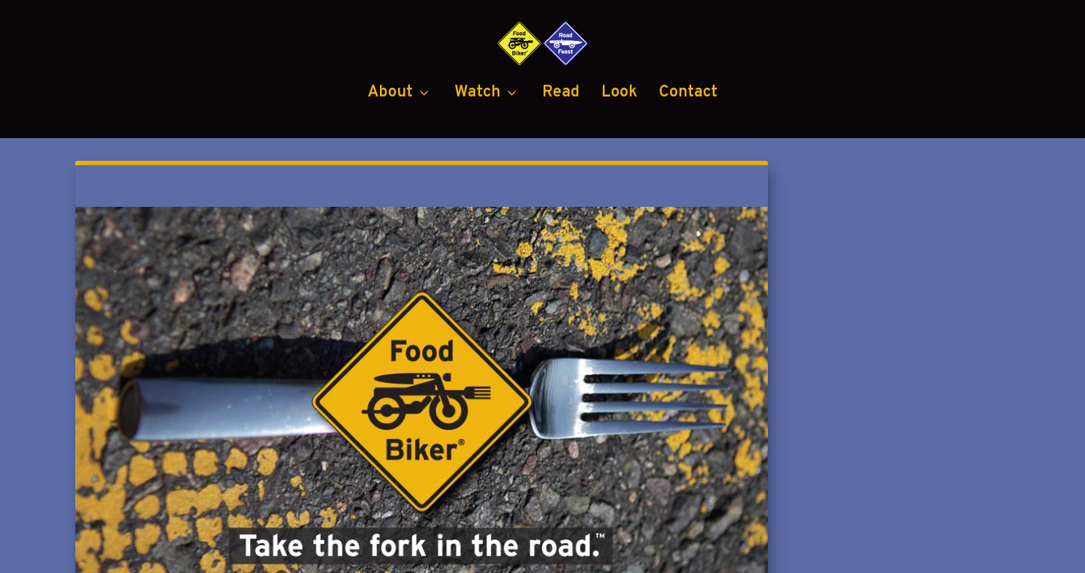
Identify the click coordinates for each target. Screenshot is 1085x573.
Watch (477, 154)
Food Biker (216, 553)
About (390, 154)
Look (619, 154)
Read (560, 154)
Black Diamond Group (645, 553)
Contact (688, 154)
